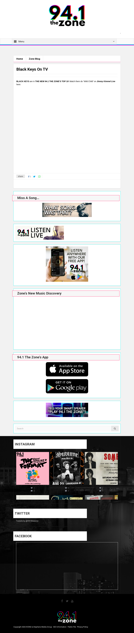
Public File (72, 627)
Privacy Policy (82, 627)
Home (19, 58)
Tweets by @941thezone (27, 521)
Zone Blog (34, 58)
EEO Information (59, 627)
